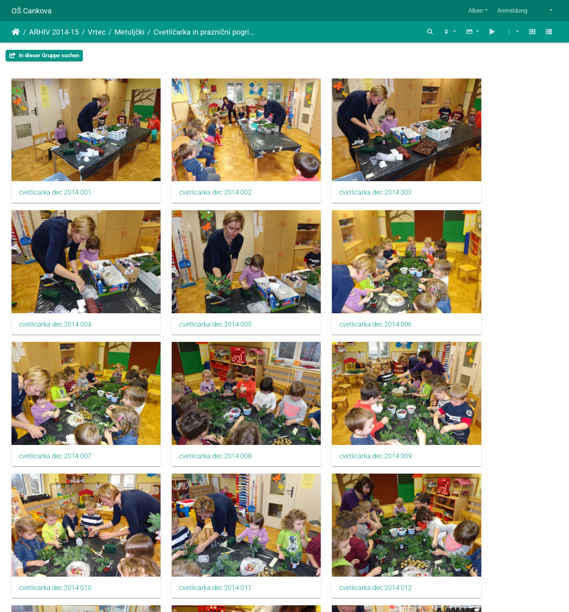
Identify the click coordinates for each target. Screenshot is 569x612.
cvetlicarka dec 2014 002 (194, 178)
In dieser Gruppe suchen (44, 55)
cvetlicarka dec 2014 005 (55, 295)
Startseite (16, 32)
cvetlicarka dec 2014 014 (194, 530)
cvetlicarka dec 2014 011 (334, 412)
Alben (475, 10)
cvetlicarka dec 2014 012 (473, 412)
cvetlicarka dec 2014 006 (194, 295)
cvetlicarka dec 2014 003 (334, 178)
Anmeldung (512, 10)
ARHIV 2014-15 (54, 32)
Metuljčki (129, 32)
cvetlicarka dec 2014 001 (55, 178)
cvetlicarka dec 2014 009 (55, 412)
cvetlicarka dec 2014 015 (334, 530)
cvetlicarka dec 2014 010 (194, 412)
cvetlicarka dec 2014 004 (473, 178)
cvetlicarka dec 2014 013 (55, 530)
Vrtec (97, 32)
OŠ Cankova (32, 10)
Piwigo (301, 596)
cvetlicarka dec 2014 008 (473, 295)
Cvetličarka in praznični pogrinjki (204, 32)
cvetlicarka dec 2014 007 (334, 295)
